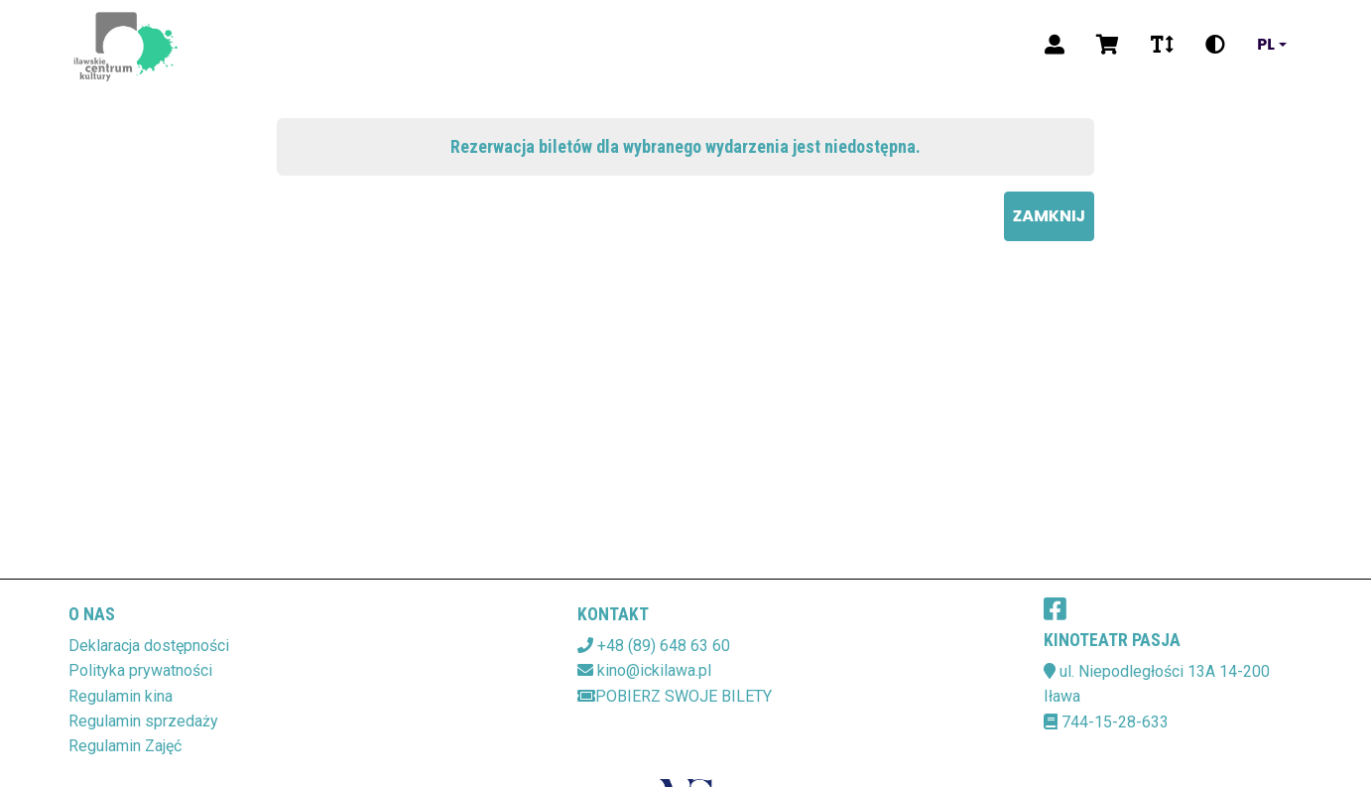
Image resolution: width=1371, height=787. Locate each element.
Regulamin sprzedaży (143, 721)
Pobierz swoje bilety (674, 696)
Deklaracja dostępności (148, 645)
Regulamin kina (120, 696)
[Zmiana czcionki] (1162, 44)
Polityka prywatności (140, 670)
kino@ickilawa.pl (654, 670)
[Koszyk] (1107, 45)
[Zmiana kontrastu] (1215, 44)
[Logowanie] (1054, 45)
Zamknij (1049, 215)
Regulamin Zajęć (125, 745)
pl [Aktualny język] (1266, 45)
